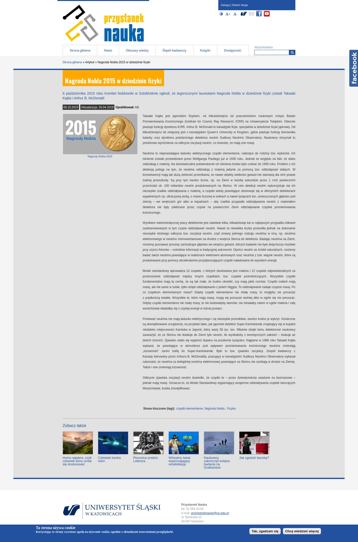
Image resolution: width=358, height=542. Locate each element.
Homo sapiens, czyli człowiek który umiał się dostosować (77, 461)
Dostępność (232, 50)
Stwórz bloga (240, 4)
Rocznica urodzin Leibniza (145, 459)
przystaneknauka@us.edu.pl (210, 513)
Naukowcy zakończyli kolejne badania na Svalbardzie (217, 462)
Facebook (353, 68)
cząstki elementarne (189, 408)
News (108, 50)
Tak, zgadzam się (265, 531)
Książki (205, 50)
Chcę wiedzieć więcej (302, 531)
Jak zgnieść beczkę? (254, 458)
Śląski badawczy (174, 50)
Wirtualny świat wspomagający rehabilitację (179, 461)
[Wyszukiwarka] (292, 52)
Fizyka (231, 408)
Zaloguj (225, 4)
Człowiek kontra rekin (109, 459)
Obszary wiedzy (137, 50)
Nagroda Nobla (214, 408)
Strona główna (80, 50)
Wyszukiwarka (263, 47)
